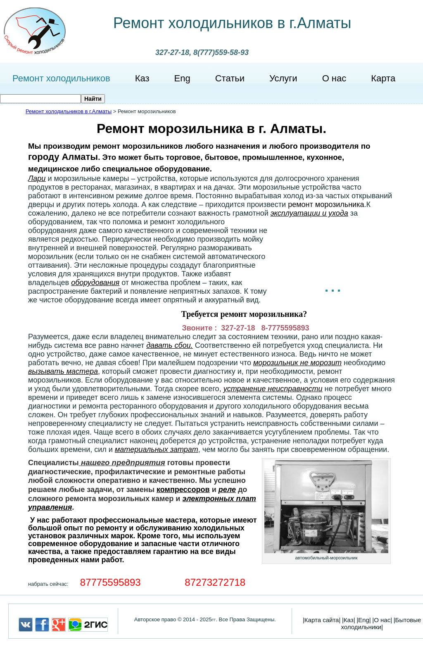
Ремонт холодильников (61, 78)
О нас (334, 78)
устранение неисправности (273, 389)
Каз (142, 78)
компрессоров (183, 489)
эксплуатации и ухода (309, 213)
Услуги (283, 78)
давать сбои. (169, 345)
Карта (383, 78)
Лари (36, 178)
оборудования (95, 282)
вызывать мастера (63, 371)
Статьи (230, 78)
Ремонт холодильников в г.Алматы (232, 22)
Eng (182, 78)
